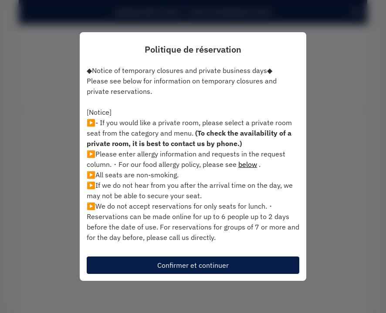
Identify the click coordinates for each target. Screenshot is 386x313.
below (247, 164)
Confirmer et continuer (193, 265)
